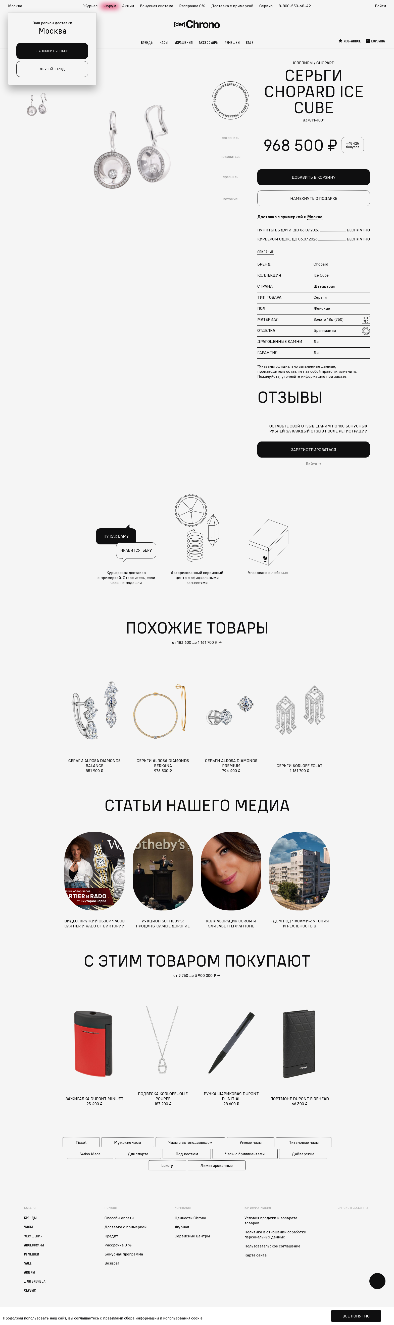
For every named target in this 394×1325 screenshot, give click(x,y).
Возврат (112, 1263)
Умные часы (251, 1142)
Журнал (90, 5)
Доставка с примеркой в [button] (289, 216)
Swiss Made (90, 1153)
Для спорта (138, 1153)
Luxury (167, 1165)
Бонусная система (156, 5)
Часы (164, 42)
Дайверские (303, 1153)
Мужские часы (127, 1142)
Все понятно (356, 1315)
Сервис (266, 5)
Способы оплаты (119, 1217)
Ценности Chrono (190, 1217)
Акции (128, 5)
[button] (17, 6)
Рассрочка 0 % (118, 1244)
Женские (322, 308)
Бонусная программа (124, 1253)
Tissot (81, 1142)
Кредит (111, 1235)
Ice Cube (321, 275)
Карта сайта (255, 1254)
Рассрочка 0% (192, 5)
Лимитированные (217, 1165)
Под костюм (187, 1153)
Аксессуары (209, 42)
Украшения (183, 42)
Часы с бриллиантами (245, 1153)
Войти (380, 5)
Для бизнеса (34, 1281)
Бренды (147, 42)
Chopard (321, 264)
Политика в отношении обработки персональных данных (275, 1234)
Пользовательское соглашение (272, 1245)
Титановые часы (304, 1142)
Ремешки (232, 42)
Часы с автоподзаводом (190, 1142)
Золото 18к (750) (328, 319)
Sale (249, 42)
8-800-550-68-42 (295, 5)
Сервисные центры (192, 1235)
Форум (110, 5)
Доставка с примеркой (232, 5)
